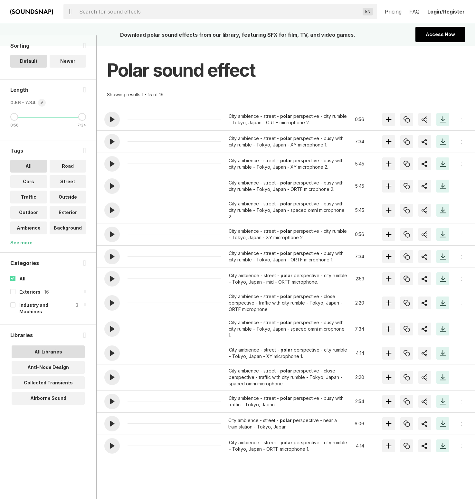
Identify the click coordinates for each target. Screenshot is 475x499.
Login (434, 11)
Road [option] (68, 177)
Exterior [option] (68, 223)
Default (28, 72)
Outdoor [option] (28, 223)
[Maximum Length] (82, 128)
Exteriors (30, 303)
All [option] (28, 177)
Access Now (440, 34)
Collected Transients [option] (48, 393)
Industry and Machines (33, 319)
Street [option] (67, 192)
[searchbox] (219, 11)
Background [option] (68, 238)
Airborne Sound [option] (48, 409)
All (22, 289)
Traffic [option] (28, 208)
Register (454, 11)
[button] (112, 119)
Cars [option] (28, 192)
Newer (67, 72)
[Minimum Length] (14, 128)
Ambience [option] (29, 238)
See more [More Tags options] (21, 253)
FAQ (414, 11)
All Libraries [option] (48, 362)
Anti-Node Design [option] (48, 378)
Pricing (393, 11)
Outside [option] (68, 208)
